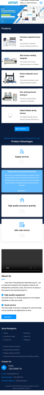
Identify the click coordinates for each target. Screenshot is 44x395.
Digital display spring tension (28, 111)
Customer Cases (8, 336)
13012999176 (15, 369)
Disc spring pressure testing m (28, 93)
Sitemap (26, 340)
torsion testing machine (10, 346)
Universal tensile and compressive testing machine (20, 356)
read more (22, 191)
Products (26, 333)
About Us (26, 336)
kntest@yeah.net (13, 374)
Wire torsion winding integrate (28, 56)
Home (4, 333)
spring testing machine (10, 350)
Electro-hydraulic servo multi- (29, 75)
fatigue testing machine (10, 353)
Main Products (22, 129)
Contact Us (6, 340)
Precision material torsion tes (30, 38)
